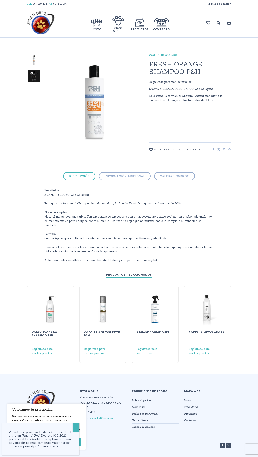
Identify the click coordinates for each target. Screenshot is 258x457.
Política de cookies (143, 427)
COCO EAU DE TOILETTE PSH (102, 333)
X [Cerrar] (76, 427)
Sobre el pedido (141, 400)
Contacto (190, 420)
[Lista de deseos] (208, 23)
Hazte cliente (140, 420)
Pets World (191, 407)
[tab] (79, 177)
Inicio (187, 400)
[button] (218, 23)
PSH (152, 54)
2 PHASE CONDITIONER (152, 332)
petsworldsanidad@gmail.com (97, 418)
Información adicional (124, 176)
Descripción (79, 176)
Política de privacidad (144, 413)
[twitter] (228, 445)
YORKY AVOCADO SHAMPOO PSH (44, 333)
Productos (190, 413)
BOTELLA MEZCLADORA (206, 332)
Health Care (169, 54)
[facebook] (222, 445)
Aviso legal (138, 407)
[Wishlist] (178, 149)
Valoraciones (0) (174, 176)
